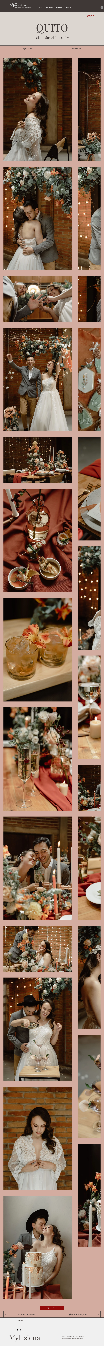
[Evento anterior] (26, 1314)
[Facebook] (17, 1330)
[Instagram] (20, 1330)
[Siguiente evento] (77, 1314)
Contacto (20, 1321)
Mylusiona (24, 1337)
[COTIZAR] (90, 16)
